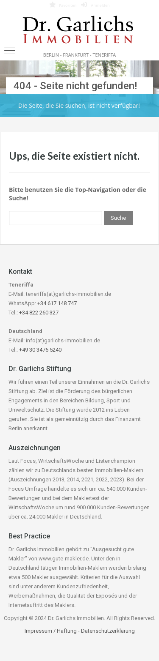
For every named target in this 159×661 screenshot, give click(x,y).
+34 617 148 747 (57, 303)
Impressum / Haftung (51, 631)
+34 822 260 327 (39, 312)
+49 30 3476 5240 (40, 350)
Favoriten (62, 5)
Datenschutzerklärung (108, 631)
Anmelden (95, 5)
